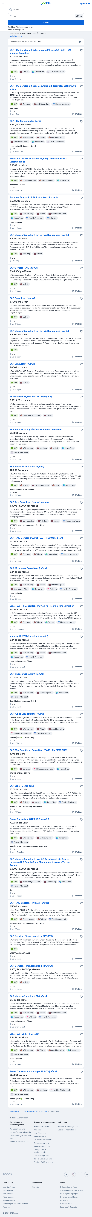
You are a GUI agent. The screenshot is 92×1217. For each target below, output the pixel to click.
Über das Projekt (9, 1187)
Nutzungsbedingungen (69, 1194)
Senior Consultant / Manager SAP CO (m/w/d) (34, 1071)
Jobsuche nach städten (67, 1130)
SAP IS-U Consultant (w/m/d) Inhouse (29, 502)
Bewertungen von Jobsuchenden (15, 1204)
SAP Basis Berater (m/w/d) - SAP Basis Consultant (36, 429)
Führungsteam (8, 1197)
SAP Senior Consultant (22, 786)
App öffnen (85, 3)
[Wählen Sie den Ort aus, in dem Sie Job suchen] (46, 16)
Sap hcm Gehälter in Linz (43, 1162)
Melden (77, 79)
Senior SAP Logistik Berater (24, 1034)
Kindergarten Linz (40, 1136)
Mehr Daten (16, 36)
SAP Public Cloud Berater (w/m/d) (27, 714)
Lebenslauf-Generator (68, 1207)
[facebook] (66, 1174)
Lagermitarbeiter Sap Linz (19, 1141)
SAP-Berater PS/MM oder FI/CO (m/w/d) (31, 396)
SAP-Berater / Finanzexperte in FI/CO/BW (31, 936)
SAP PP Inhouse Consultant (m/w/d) (28, 568)
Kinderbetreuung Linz (42, 1146)
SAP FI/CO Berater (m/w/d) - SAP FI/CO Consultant (36, 538)
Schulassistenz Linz (41, 1143)
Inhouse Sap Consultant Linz (21, 1132)
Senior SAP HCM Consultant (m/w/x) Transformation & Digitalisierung (38, 160)
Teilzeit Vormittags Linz (43, 1159)
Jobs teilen (36, 1187)
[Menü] (3, 3)
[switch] (80, 42)
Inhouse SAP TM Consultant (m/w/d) (29, 636)
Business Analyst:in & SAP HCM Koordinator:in (34, 197)
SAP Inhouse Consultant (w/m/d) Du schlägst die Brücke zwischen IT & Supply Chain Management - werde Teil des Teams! (40, 862)
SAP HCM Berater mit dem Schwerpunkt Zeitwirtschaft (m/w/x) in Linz (43, 87)
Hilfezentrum (8, 1190)
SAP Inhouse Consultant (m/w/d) (27, 466)
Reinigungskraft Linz (41, 1126)
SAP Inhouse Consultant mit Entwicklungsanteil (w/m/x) (39, 235)
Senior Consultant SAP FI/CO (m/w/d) (29, 819)
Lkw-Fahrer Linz (40, 1133)
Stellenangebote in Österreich (71, 1190)
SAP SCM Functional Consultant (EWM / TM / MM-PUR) (38, 750)
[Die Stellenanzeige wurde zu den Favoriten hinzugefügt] (81, 50)
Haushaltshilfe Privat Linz (43, 1140)
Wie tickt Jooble (9, 1200)
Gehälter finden (66, 1204)
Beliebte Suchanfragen (20, 1118)
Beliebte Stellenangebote (68, 1126)
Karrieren (6, 1207)
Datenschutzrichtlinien (69, 1197)
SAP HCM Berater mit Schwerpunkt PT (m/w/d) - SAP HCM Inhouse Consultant (40, 51)
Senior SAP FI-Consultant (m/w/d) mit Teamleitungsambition (42, 606)
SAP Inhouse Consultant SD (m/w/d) (29, 996)
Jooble (16, 1213)
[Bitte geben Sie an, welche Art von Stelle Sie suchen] (46, 9)
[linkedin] (86, 1174)
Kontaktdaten (8, 1194)
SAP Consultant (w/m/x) (22, 298)
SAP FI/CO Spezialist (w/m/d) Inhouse (29, 903)
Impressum (64, 1200)
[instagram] (73, 1174)
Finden (46, 22)
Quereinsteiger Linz (41, 1155)
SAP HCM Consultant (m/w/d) (25, 121)
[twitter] (80, 1174)
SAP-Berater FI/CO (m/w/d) (24, 268)
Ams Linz (37, 1130)
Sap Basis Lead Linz (17, 1129)
